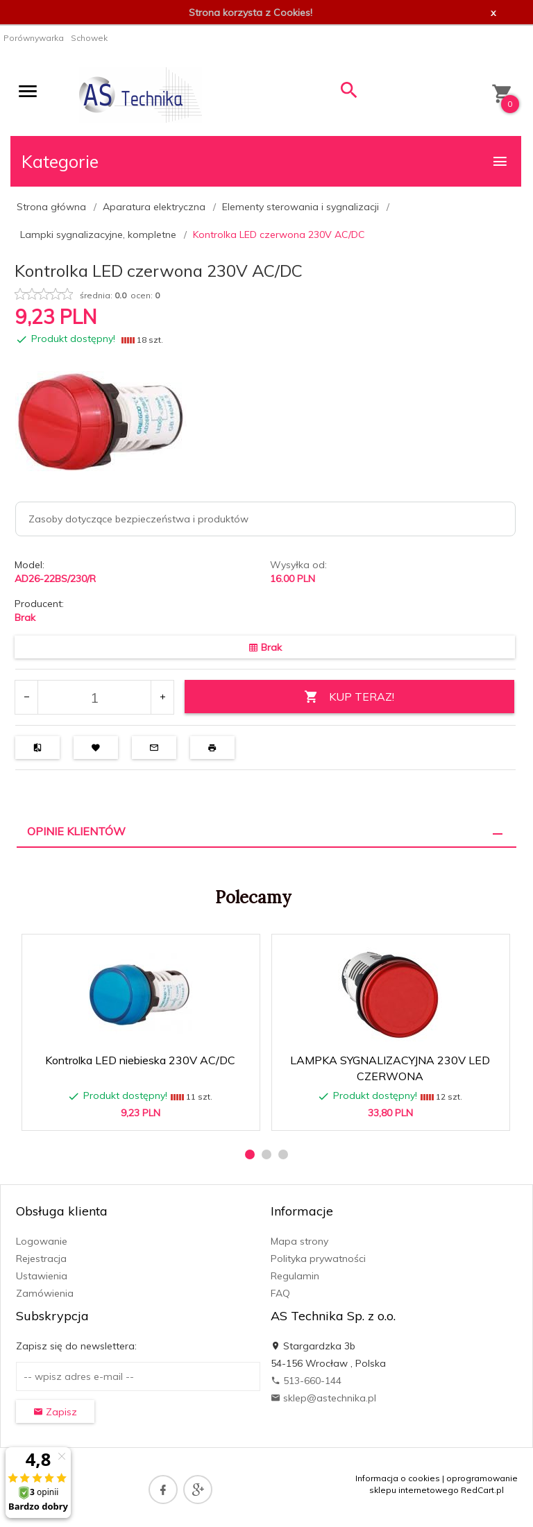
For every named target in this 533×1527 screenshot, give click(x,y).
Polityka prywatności (318, 1258)
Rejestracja (41, 1258)
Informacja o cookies (397, 1478)
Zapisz (55, 1412)
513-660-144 (306, 1380)
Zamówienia (45, 1293)
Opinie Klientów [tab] (76, 831)
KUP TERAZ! (349, 697)
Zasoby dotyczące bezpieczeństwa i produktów (138, 519)
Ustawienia (41, 1276)
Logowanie (41, 1241)
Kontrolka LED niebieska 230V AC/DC (140, 1060)
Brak (25, 617)
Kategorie (265, 161)
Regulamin (295, 1276)
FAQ (280, 1293)
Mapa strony (299, 1241)
